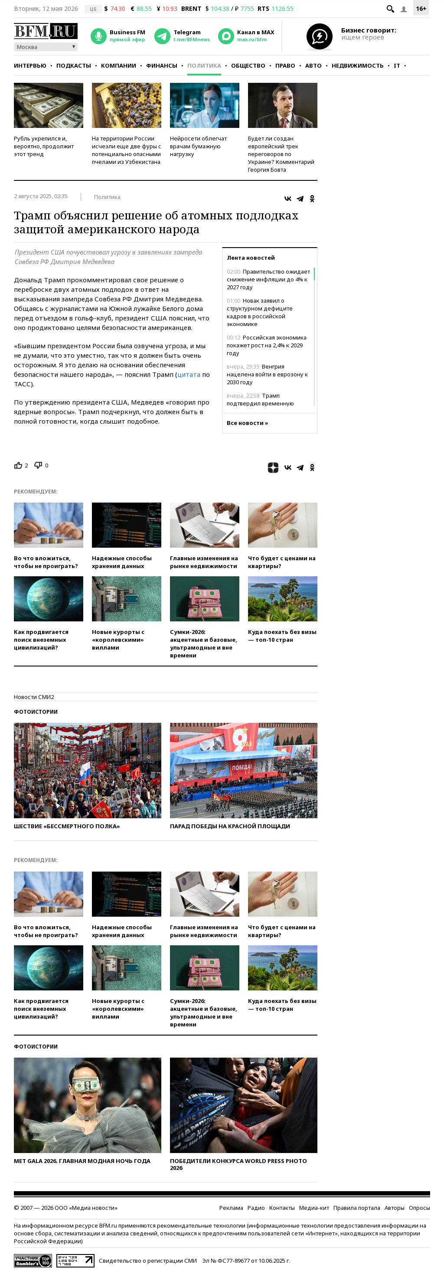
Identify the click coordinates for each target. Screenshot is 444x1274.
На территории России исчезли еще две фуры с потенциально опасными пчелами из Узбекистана (126, 150)
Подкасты (73, 65)
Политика (204, 65)
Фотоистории (36, 711)
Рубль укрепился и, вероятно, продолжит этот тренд (44, 146)
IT (397, 65)
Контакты (282, 1208)
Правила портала (356, 1208)
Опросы (419, 1208)
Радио (256, 1208)
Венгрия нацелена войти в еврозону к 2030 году (267, 374)
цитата (188, 374)
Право (285, 65)
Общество (248, 65)
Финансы (161, 65)
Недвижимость (358, 65)
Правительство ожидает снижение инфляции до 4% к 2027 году (268, 279)
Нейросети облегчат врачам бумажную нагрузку (198, 146)
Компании (118, 65)
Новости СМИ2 (34, 697)
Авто (313, 65)
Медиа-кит (314, 1208)
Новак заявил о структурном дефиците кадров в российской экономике (260, 312)
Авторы (395, 1208)
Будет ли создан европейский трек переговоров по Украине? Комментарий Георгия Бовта (281, 153)
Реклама (231, 1208)
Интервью (30, 65)
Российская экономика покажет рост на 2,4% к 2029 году (267, 345)
